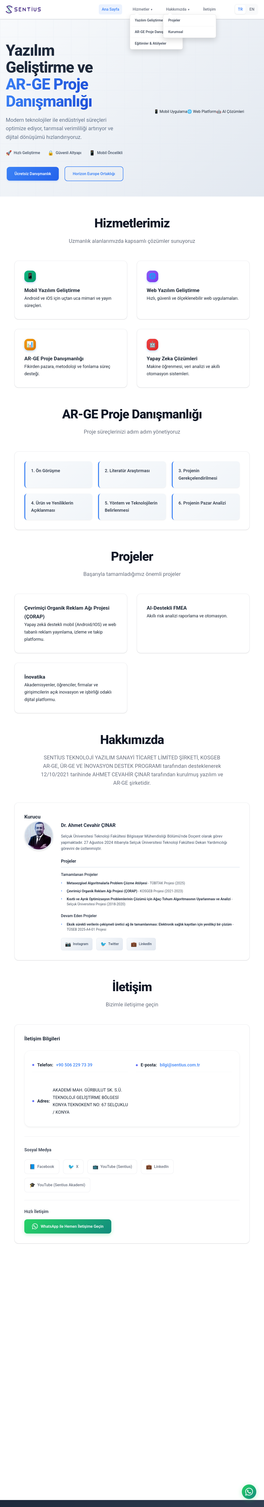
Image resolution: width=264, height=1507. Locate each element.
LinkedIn (141, 944)
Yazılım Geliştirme (149, 20)
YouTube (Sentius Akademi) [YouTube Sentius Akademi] (57, 1185)
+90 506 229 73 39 (74, 1064)
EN (252, 9)
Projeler (174, 20)
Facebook (41, 1167)
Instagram (76, 944)
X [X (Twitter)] (73, 1167)
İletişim (209, 9)
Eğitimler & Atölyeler (150, 43)
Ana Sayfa (110, 9)
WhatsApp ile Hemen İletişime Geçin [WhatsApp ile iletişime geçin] (68, 1226)
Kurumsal (175, 32)
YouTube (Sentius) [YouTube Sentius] (112, 1167)
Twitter (109, 944)
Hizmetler (141, 9)
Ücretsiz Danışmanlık (32, 173)
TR (240, 9)
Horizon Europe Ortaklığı (94, 173)
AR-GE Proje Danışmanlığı (155, 32)
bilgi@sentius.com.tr (180, 1064)
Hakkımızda (176, 9)
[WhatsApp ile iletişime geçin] (249, 1490)
